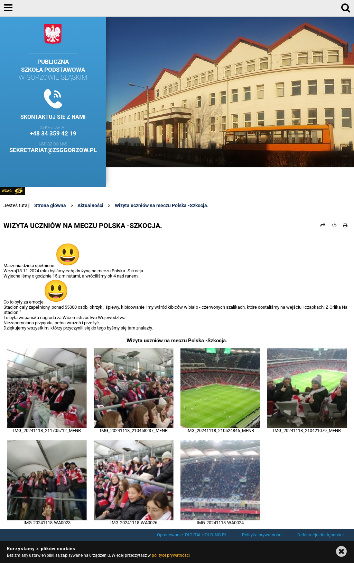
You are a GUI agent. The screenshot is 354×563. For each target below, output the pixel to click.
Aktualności (90, 205)
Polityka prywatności (262, 534)
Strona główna (50, 205)
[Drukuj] (345, 225)
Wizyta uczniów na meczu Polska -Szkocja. (161, 205)
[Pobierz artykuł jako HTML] (334, 225)
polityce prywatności (171, 555)
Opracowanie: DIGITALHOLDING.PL (192, 534)
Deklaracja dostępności (320, 534)
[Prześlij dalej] (322, 225)
